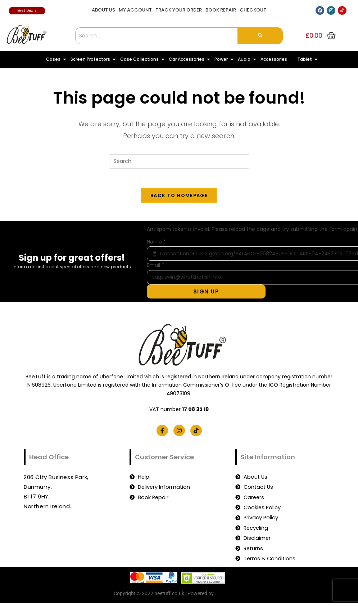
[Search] (156, 35)
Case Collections (141, 59)
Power (222, 59)
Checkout (253, 9)
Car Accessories (188, 59)
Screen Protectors (92, 59)
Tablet (306, 59)
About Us (103, 9)
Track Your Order (178, 9)
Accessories (273, 59)
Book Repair (220, 9)
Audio (245, 59)
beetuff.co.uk (230, 598)
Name (156, 244)
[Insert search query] (179, 161)
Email (155, 267)
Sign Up (214, 294)
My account (135, 9)
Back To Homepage (179, 198)
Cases (54, 59)
